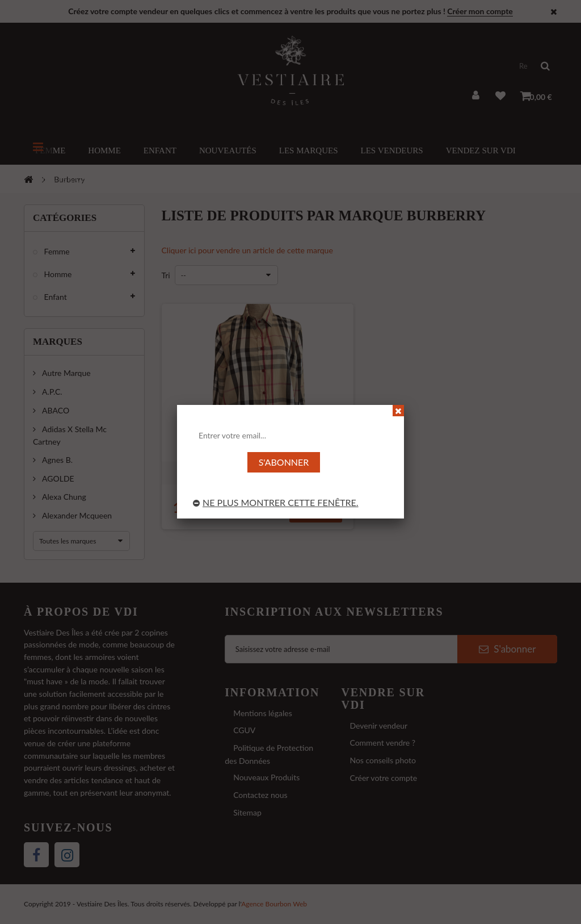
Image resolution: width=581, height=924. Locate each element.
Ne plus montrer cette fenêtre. (276, 502)
